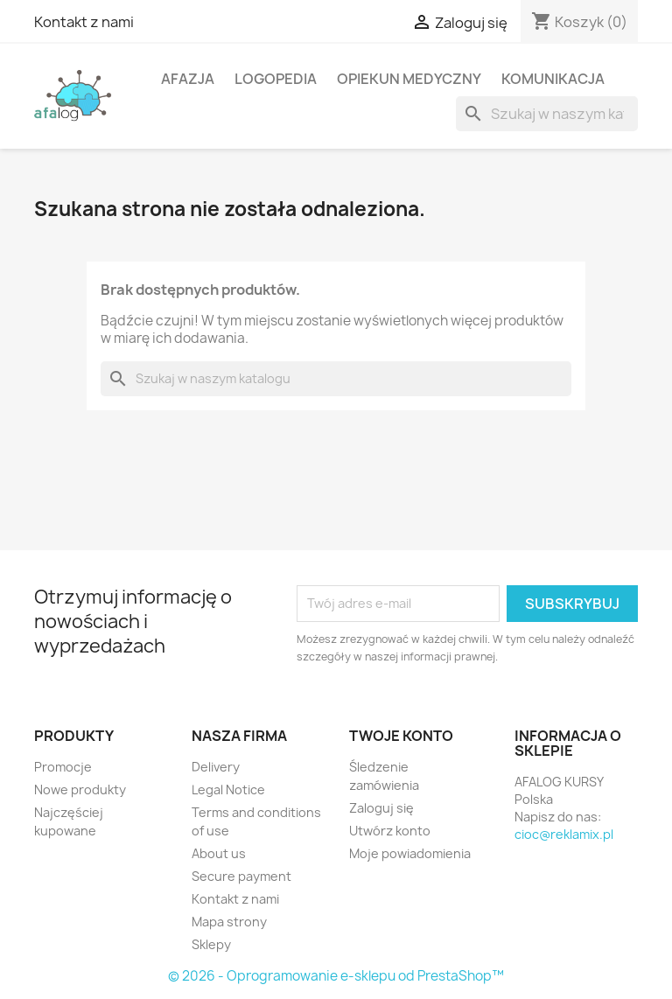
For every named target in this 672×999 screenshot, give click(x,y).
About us (219, 853)
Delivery (216, 766)
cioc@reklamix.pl (563, 834)
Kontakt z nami (84, 21)
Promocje (63, 766)
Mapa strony (229, 921)
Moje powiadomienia (410, 853)
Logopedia (275, 78)
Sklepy (211, 944)
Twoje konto (401, 735)
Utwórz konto (389, 830)
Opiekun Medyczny (409, 78)
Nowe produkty (80, 789)
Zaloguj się (381, 808)
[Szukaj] (547, 113)
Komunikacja (553, 78)
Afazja (187, 78)
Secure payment (241, 876)
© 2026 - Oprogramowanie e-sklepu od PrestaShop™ (336, 976)
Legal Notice (228, 789)
